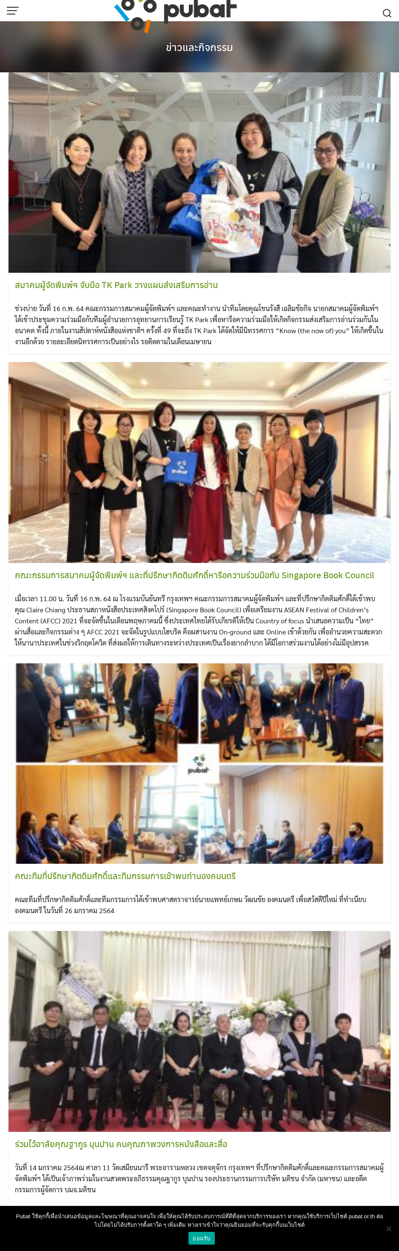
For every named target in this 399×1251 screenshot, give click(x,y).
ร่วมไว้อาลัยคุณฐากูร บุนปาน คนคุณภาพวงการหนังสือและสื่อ (121, 1143)
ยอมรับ (201, 1238)
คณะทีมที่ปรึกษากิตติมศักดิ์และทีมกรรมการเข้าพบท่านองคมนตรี (125, 875)
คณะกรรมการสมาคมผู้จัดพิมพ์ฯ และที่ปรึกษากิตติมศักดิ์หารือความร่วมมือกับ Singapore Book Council (194, 574)
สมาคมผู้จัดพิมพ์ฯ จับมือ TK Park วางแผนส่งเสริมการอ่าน (116, 284)
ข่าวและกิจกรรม (199, 47)
